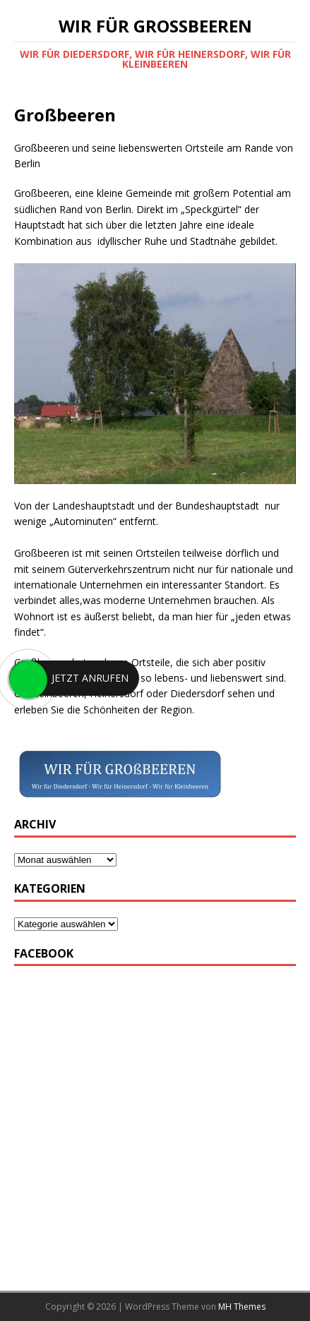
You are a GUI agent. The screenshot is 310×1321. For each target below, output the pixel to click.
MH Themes (242, 1307)
